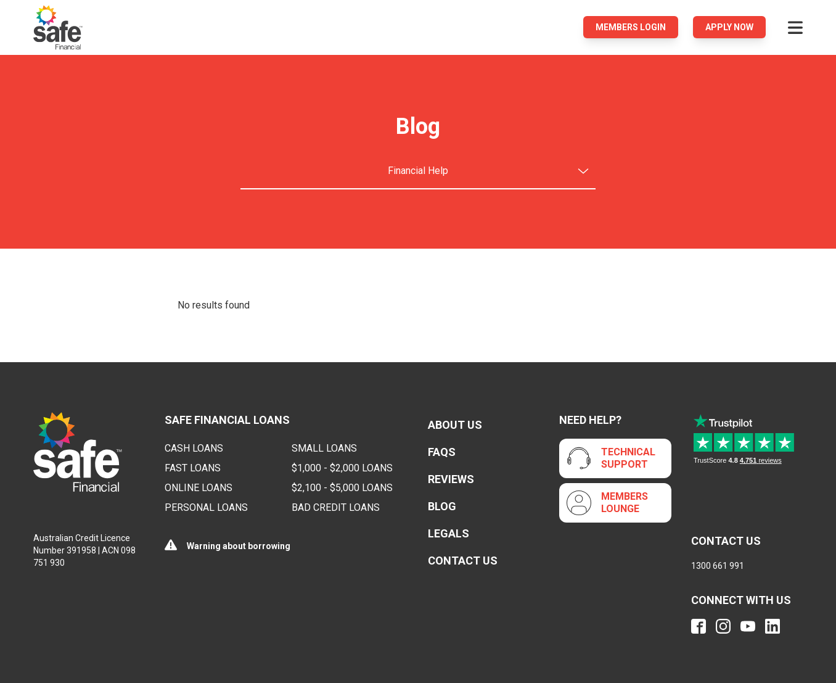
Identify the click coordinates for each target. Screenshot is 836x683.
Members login (631, 27)
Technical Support (628, 458)
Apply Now (729, 27)
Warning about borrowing (238, 546)
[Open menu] (795, 27)
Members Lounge (624, 503)
